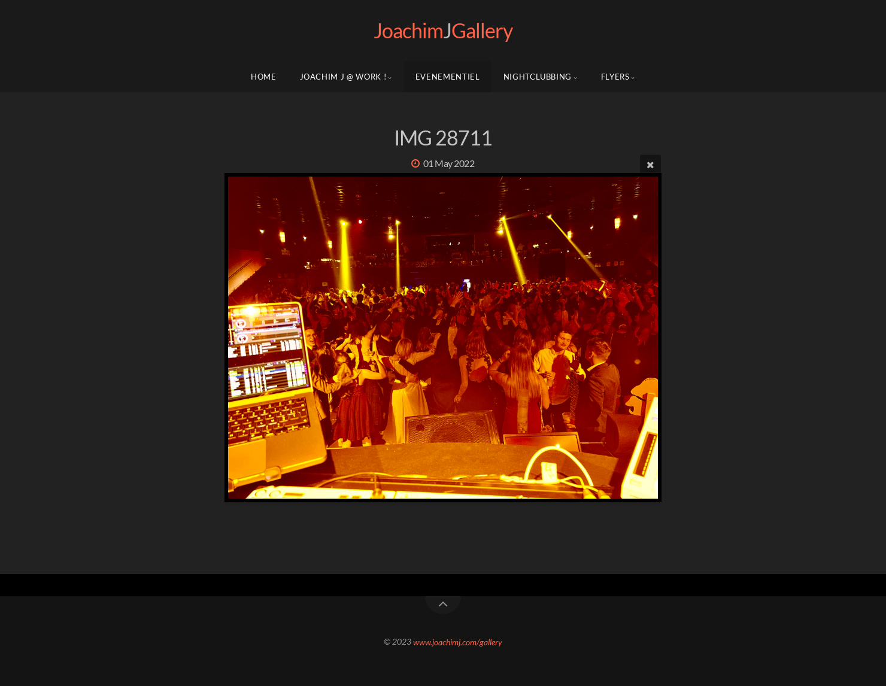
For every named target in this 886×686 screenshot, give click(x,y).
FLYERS (615, 76)
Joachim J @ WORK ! (343, 76)
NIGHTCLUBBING (537, 76)
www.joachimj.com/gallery (457, 641)
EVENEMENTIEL (447, 76)
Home (264, 76)
